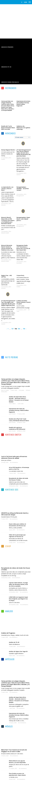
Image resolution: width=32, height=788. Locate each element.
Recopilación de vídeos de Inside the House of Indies (18, 479)
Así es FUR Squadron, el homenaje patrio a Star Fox (19, 468)
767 (12, 328)
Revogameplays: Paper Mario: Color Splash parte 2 (23, 219)
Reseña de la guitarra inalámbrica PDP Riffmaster (17, 428)
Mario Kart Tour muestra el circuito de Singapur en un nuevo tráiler (14, 750)
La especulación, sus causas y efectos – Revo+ (7, 188)
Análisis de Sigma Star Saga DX (18, 651)
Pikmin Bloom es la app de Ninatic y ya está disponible (17, 761)
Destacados (4, 391)
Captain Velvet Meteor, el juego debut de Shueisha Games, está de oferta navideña (18, 584)
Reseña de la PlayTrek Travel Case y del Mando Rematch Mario (19, 419)
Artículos (3, 205)
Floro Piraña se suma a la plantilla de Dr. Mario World (17, 774)
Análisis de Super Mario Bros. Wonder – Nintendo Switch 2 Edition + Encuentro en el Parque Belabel (19, 399)
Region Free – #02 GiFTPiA (6, 276)
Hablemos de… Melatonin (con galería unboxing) (23, 127)
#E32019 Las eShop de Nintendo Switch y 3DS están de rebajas (14, 514)
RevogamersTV (20, 195)
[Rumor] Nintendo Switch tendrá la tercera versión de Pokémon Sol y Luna (7, 248)
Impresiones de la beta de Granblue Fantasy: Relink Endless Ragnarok (23, 103)
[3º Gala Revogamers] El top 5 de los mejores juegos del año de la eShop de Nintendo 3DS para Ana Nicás (24, 153)
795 (24, 328)
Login (25, 2)
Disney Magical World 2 (8, 150)
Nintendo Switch (5, 233)
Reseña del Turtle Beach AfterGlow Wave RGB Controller (8, 127)
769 (19, 328)
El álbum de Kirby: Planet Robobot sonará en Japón (23, 302)
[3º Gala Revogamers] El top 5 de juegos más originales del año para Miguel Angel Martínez (8, 303)
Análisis (3, 159)
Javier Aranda (12, 414)
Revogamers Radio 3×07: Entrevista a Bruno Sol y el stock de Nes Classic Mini (23, 248)
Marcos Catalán (5, 390)
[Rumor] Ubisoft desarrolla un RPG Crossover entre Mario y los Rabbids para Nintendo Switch (8, 220)
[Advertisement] (16, 21)
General (18, 174)
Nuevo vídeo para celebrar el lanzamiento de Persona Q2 (17, 524)
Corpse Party (20, 275)
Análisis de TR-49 (14, 642)
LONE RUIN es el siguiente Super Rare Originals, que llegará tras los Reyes (18, 598)
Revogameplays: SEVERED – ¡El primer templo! (23, 188)
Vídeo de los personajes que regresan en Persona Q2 (17, 535)
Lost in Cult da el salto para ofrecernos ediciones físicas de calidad (14, 457)
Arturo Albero (12, 403)
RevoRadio (19, 263)
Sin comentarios (14, 462)
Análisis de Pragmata (8, 633)
